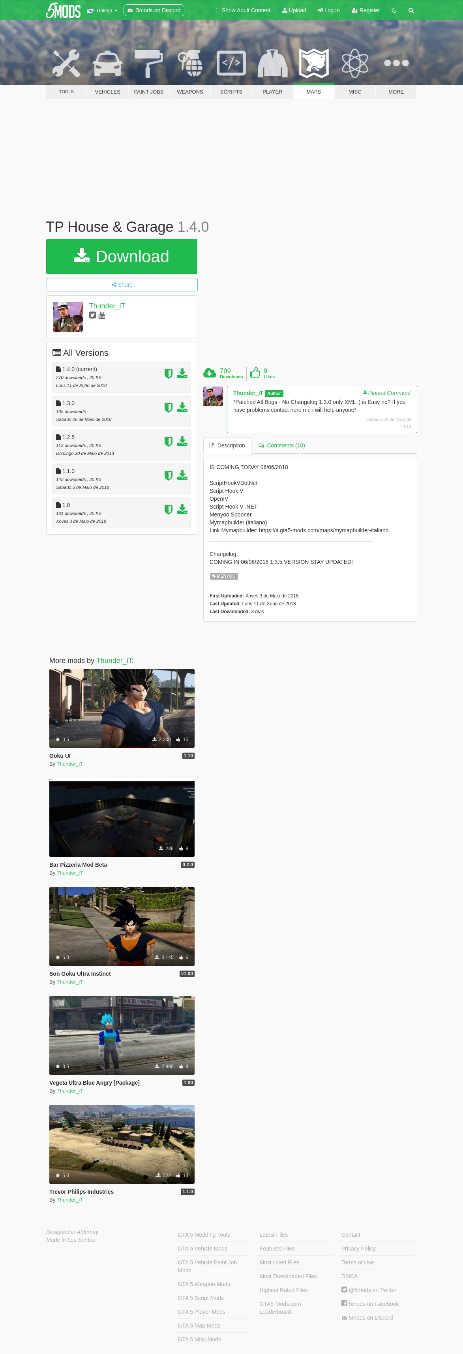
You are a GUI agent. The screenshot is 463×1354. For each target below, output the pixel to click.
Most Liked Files (280, 1262)
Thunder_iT (107, 306)
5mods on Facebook (370, 1303)
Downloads (231, 376)
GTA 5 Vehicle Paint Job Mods (207, 1266)
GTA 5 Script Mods (200, 1298)
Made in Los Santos (70, 1240)
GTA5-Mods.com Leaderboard (280, 1308)
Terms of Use (357, 1262)
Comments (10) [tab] (282, 445)
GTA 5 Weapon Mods (204, 1284)
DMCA (349, 1276)
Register (366, 10)
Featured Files (277, 1248)
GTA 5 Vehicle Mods (202, 1248)
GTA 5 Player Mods (201, 1312)
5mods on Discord (367, 1318)
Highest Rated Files (284, 1290)
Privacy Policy (358, 1248)
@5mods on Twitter (368, 1290)
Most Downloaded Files (288, 1276)
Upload (294, 10)
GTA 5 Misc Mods (199, 1339)
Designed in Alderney (72, 1232)
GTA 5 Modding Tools (204, 1235)
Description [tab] (227, 445)
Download (121, 256)
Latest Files (274, 1235)
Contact (350, 1235)
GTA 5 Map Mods (199, 1325)
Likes (269, 376)
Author (274, 393)
